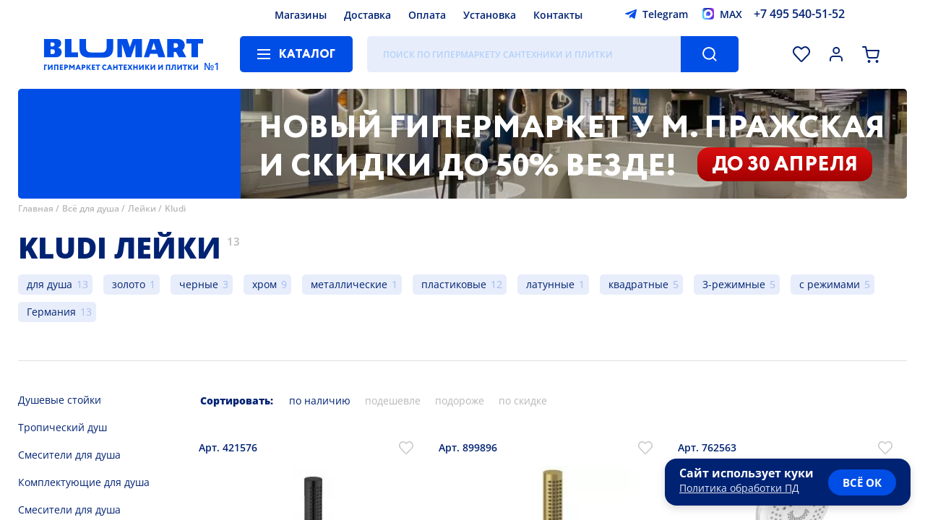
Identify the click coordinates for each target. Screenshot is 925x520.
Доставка (367, 15)
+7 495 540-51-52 (799, 14)
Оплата (427, 15)
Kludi (175, 208)
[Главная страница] (123, 54)
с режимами (829, 284)
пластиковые (453, 284)
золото (128, 284)
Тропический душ (62, 427)
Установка (489, 15)
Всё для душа (90, 208)
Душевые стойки (59, 400)
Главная (35, 208)
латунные (550, 284)
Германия (51, 311)
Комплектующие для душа (84, 482)
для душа (49, 284)
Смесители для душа (69, 455)
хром (264, 284)
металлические (349, 284)
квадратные (638, 284)
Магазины (301, 15)
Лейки (142, 208)
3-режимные (733, 284)
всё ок (862, 482)
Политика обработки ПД (739, 488)
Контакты (557, 15)
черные (198, 284)
